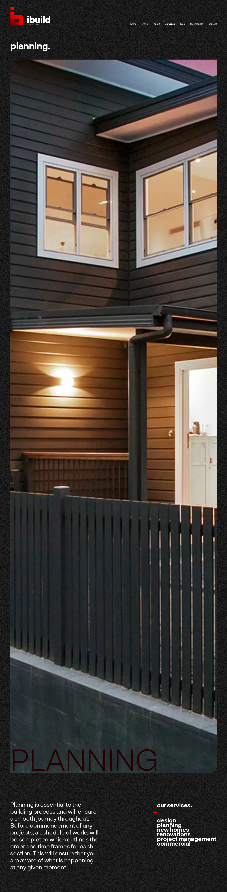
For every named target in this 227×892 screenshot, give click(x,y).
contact (212, 23)
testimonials (196, 23)
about (157, 23)
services (170, 23)
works (145, 23)
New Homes (173, 829)
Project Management (186, 838)
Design (166, 820)
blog (182, 23)
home (133, 23)
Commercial (174, 843)
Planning (169, 824)
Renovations (174, 834)
